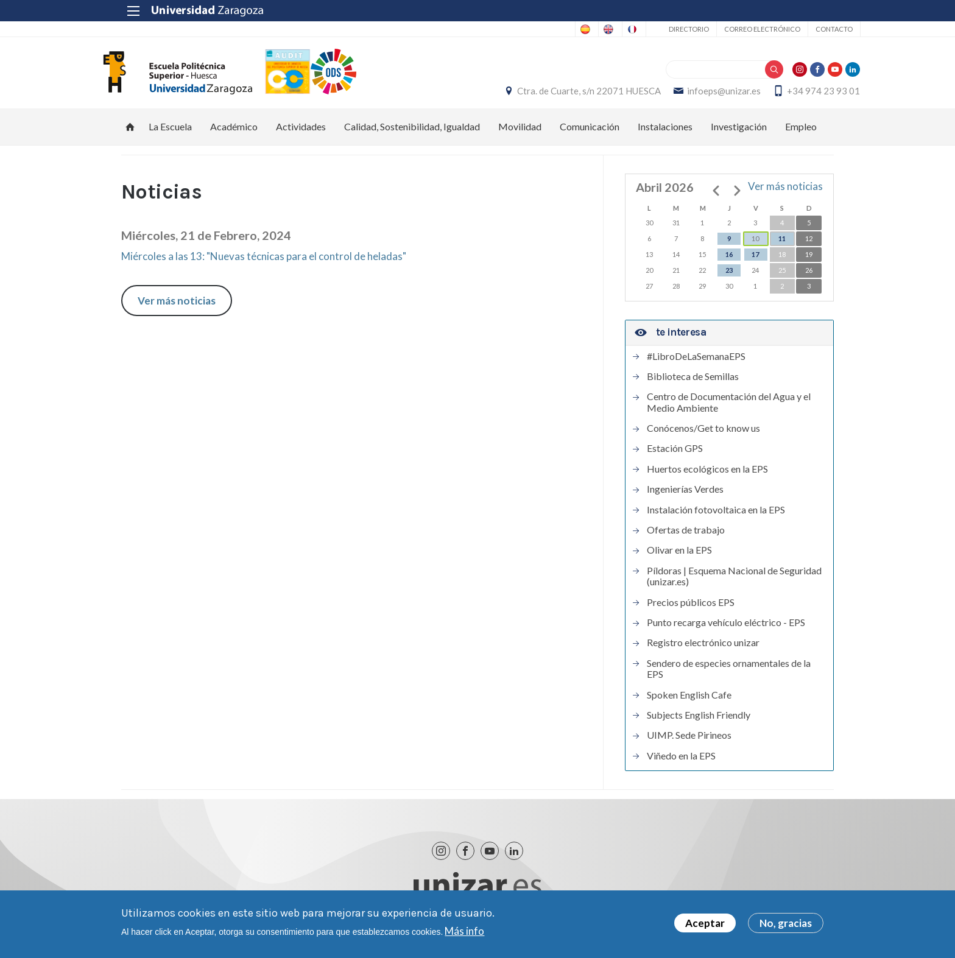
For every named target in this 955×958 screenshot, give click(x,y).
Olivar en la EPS (679, 557)
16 (729, 262)
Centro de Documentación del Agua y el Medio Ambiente (729, 409)
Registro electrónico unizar (703, 649)
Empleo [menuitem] (801, 133)
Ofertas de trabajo (686, 536)
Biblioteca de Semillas (693, 383)
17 (755, 262)
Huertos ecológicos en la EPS (707, 475)
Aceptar (705, 924)
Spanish (506, 29)
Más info (464, 931)
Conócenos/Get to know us (703, 434)
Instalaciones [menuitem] (665, 133)
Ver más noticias (177, 307)
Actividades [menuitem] (301, 133)
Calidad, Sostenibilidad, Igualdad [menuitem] (412, 133)
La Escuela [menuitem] (170, 133)
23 (729, 277)
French (602, 29)
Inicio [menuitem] (130, 134)
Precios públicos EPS (691, 609)
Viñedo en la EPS (681, 762)
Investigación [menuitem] (739, 133)
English (554, 29)
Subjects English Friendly (698, 721)
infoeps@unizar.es (698, 94)
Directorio (662, 29)
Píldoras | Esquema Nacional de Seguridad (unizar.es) (734, 583)
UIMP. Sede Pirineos (689, 741)
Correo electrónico (735, 29)
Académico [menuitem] (234, 133)
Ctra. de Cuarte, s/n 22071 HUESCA (563, 94)
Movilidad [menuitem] (519, 133)
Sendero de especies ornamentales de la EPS (729, 675)
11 (782, 246)
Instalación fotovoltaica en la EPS (716, 516)
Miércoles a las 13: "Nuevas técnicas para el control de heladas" (263, 262)
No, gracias (785, 924)
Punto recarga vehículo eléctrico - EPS (726, 629)
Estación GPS (675, 455)
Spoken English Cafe (689, 701)
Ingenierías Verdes (685, 495)
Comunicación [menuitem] (589, 133)
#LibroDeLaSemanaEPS (696, 362)
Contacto (807, 29)
